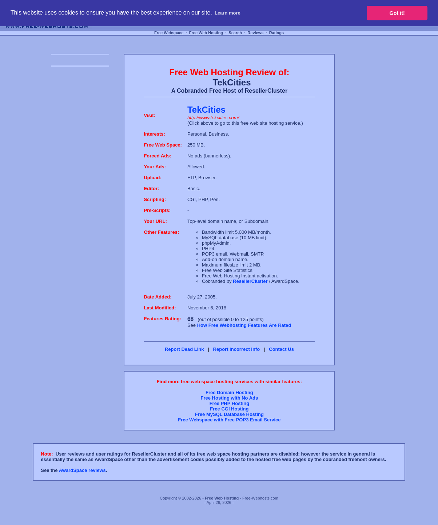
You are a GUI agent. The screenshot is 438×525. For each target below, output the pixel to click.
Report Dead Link (184, 349)
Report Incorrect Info (236, 349)
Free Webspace (169, 33)
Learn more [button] (227, 13)
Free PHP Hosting (230, 403)
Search (235, 33)
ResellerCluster (250, 281)
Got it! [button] (397, 13)
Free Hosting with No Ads (229, 398)
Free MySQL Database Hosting (229, 414)
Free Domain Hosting (229, 392)
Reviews (255, 33)
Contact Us (281, 349)
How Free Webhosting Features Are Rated (244, 325)
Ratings (276, 33)
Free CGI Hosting (229, 409)
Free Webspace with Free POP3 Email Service (229, 419)
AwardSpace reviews (82, 470)
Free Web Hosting (206, 33)
